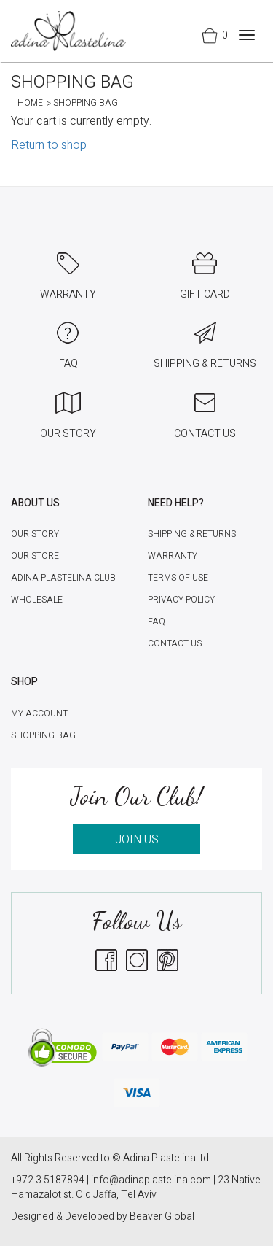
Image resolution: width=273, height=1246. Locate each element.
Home (30, 102)
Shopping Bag (43, 735)
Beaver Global (162, 1216)
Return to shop (49, 145)
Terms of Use (178, 577)
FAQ (156, 621)
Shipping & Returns (192, 534)
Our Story (35, 534)
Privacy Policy (181, 599)
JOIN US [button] (137, 839)
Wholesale (37, 599)
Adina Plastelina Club (63, 577)
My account (39, 713)
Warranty (172, 555)
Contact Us (175, 643)
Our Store (35, 555)
